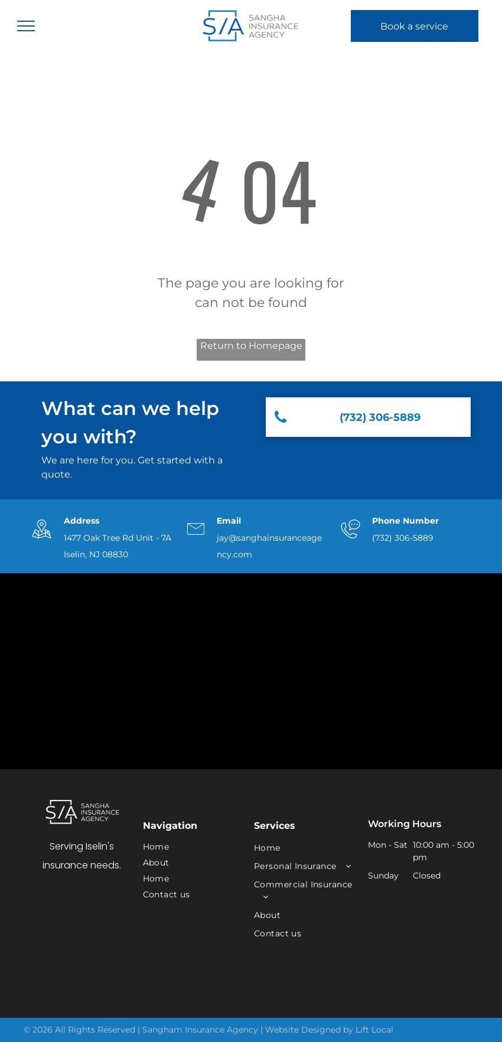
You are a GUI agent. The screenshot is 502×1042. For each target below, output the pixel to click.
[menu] (26, 26)
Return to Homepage (251, 345)
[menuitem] (190, 847)
